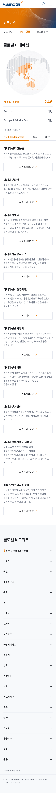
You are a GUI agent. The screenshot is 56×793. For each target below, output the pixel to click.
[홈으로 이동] (13, 4)
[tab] (28, 101)
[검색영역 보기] (43, 4)
